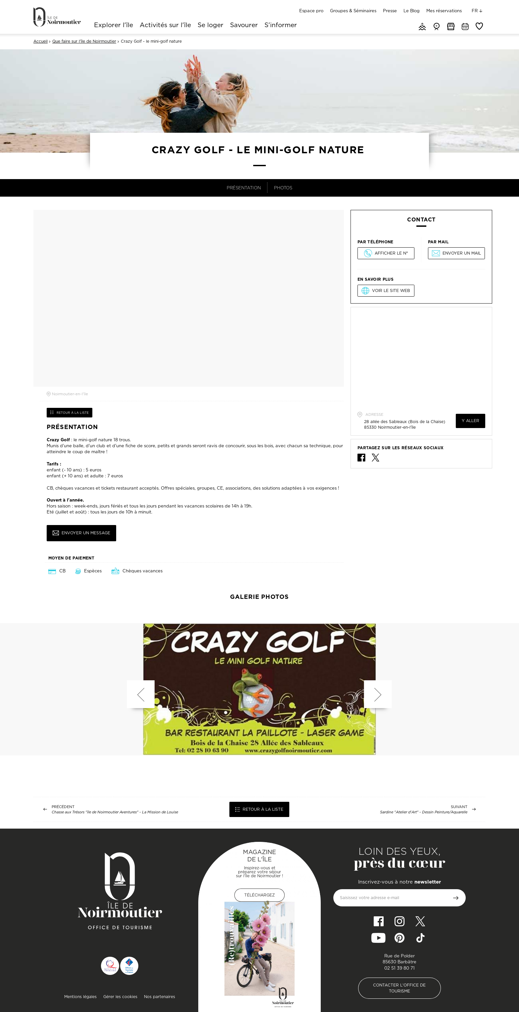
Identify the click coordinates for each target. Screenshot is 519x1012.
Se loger (210, 25)
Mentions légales (80, 996)
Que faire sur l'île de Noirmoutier (84, 41)
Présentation (244, 188)
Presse (390, 11)
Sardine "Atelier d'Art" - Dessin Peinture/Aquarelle (423, 812)
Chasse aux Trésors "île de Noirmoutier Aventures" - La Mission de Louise (115, 812)
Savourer (244, 25)
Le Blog (411, 11)
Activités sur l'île (165, 25)
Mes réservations (444, 11)
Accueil (40, 41)
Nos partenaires (159, 996)
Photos (283, 188)
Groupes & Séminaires (353, 11)
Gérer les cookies (120, 996)
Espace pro (311, 11)
